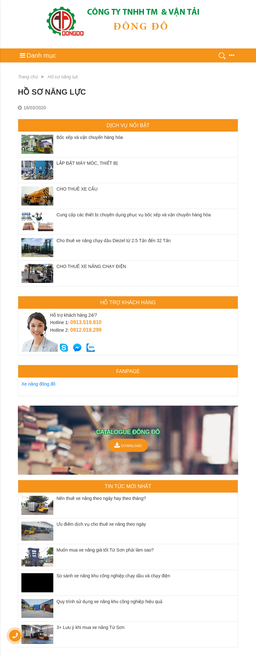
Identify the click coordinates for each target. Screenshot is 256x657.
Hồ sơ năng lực (63, 76)
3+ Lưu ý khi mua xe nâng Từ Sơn (90, 627)
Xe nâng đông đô (38, 383)
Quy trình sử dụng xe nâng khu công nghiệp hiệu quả (109, 601)
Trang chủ (28, 76)
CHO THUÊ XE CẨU (77, 188)
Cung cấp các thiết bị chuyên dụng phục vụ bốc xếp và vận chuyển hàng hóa (133, 214)
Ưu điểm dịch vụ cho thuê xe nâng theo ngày (101, 524)
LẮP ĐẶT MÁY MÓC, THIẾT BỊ (87, 163)
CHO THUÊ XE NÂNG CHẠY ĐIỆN (91, 266)
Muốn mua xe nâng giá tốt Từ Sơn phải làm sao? (105, 549)
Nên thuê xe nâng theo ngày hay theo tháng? (101, 498)
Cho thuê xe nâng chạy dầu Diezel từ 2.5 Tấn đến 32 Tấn (113, 240)
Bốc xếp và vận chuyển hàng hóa (89, 137)
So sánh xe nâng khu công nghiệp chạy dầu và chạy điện (113, 575)
